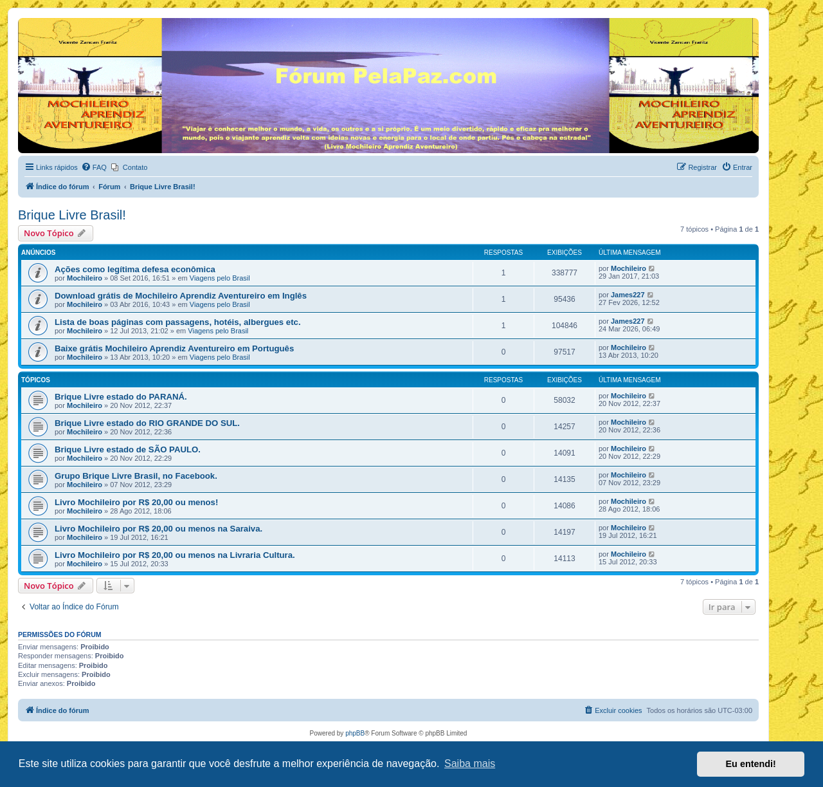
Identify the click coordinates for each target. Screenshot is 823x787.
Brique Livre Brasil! (72, 215)
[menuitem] (94, 167)
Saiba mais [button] (469, 763)
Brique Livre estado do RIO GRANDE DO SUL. (147, 423)
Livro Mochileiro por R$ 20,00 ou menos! (136, 502)
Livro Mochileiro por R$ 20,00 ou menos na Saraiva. (158, 528)
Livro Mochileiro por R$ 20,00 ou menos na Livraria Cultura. (175, 555)
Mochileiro (84, 278)
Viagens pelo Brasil (220, 278)
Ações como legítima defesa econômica (135, 269)
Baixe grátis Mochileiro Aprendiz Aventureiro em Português (174, 348)
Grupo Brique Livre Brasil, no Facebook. (136, 476)
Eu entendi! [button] (751, 764)
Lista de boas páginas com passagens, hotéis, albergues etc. (178, 322)
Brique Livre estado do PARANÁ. (121, 397)
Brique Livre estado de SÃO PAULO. (128, 449)
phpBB (355, 733)
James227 (628, 295)
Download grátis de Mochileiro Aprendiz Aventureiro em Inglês (181, 296)
